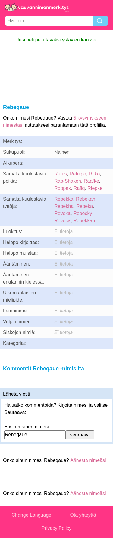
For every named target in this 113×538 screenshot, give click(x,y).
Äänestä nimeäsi (88, 460)
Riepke (94, 188)
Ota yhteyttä (83, 515)
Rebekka (63, 199)
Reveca (62, 220)
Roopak (62, 188)
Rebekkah (84, 220)
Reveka (62, 213)
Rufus (60, 173)
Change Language (32, 515)
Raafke (91, 181)
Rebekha (64, 206)
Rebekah (85, 199)
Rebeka (84, 206)
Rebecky (82, 213)
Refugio (78, 173)
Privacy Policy (57, 528)
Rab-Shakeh (67, 181)
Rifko (94, 173)
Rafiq (79, 188)
